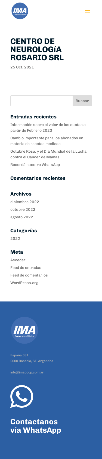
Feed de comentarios (29, 275)
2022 (15, 238)
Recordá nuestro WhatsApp (35, 164)
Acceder (18, 260)
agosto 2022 (21, 217)
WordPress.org (24, 283)
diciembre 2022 (24, 202)
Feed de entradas (25, 267)
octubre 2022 (22, 209)
